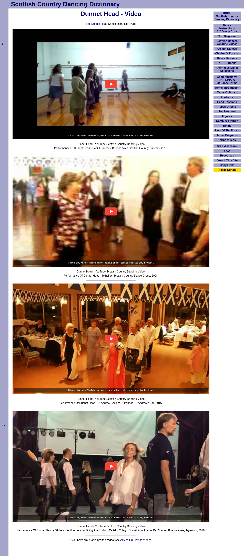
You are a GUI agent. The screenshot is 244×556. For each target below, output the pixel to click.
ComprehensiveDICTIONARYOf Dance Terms (227, 79)
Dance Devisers (227, 58)
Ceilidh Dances (227, 48)
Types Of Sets (227, 106)
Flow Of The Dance (227, 130)
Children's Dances (227, 53)
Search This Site (227, 160)
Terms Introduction (227, 87)
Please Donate (227, 169)
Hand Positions (227, 102)
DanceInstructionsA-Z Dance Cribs (227, 28)
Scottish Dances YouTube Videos (227, 42)
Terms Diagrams (227, 135)
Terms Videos (227, 140)
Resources (227, 155)
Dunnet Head (99, 23)
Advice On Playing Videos (135, 540)
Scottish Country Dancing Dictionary (65, 4)
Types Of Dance (227, 92)
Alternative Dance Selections (227, 69)
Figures (227, 116)
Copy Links (227, 165)
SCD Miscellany (227, 146)
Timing (227, 125)
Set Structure (227, 111)
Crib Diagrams (227, 36)
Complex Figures (227, 121)
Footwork (227, 97)
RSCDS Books (227, 63)
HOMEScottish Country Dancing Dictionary (227, 16)
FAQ (227, 150)
